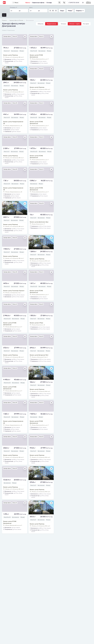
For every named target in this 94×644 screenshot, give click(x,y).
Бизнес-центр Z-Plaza (36, 323)
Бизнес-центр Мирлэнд (10, 55)
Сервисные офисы (38, 2)
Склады (49, 2)
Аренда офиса (7, 36)
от (11, 10)
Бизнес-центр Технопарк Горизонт (13, 290)
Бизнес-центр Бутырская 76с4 (39, 355)
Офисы (27, 2)
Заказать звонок (64, 2)
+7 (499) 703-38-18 (73, 2)
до (20, 10)
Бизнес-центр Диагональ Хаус (39, 222)
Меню (15, 2)
